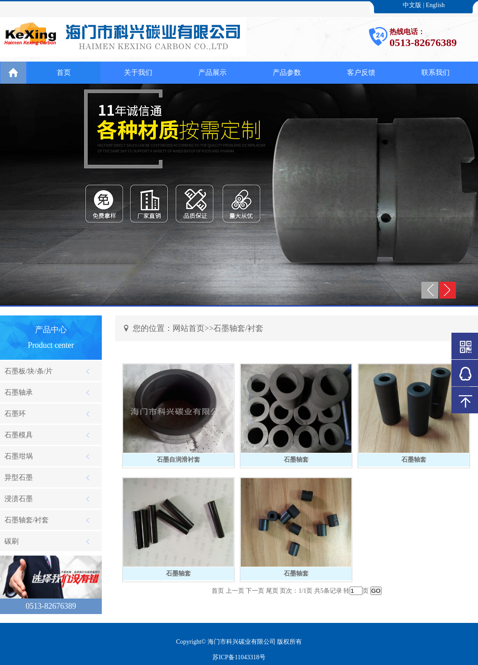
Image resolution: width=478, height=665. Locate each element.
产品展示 (212, 72)
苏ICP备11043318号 (238, 657)
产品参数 (287, 72)
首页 (64, 72)
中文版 (412, 5)
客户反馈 (361, 72)
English (435, 5)
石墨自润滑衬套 (178, 459)
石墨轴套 (296, 459)
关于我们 (138, 72)
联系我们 (435, 72)
